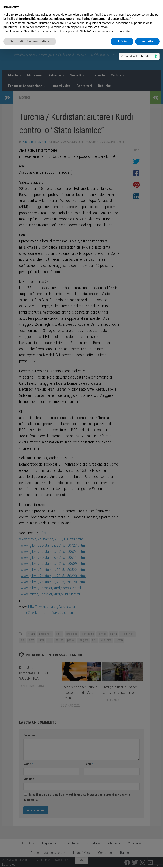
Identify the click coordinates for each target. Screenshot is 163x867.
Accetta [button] (147, 41)
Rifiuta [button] (122, 41)
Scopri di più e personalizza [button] (29, 41)
